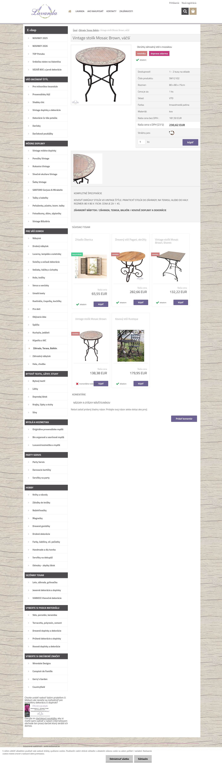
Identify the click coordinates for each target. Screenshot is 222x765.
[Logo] (44, 11)
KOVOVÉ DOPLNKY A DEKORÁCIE (149, 210)
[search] (185, 11)
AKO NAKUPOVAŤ (95, 11)
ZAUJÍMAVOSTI (126, 11)
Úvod (75, 30)
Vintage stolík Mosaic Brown (90, 318)
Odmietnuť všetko (119, 759)
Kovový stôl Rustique (126, 318)
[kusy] (142, 142)
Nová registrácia (189, 2)
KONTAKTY (111, 11)
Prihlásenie (174, 2)
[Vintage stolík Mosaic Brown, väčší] (101, 46)
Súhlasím (143, 759)
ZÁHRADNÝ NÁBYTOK (85, 210)
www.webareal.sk (52, 746)
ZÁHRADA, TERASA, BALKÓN (114, 210)
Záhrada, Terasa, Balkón (89, 30)
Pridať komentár (184, 418)
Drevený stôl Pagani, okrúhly (130, 239)
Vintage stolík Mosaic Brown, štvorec (167, 241)
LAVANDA (80, 11)
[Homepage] (69, 11)
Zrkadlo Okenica (84, 239)
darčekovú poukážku (46, 718)
